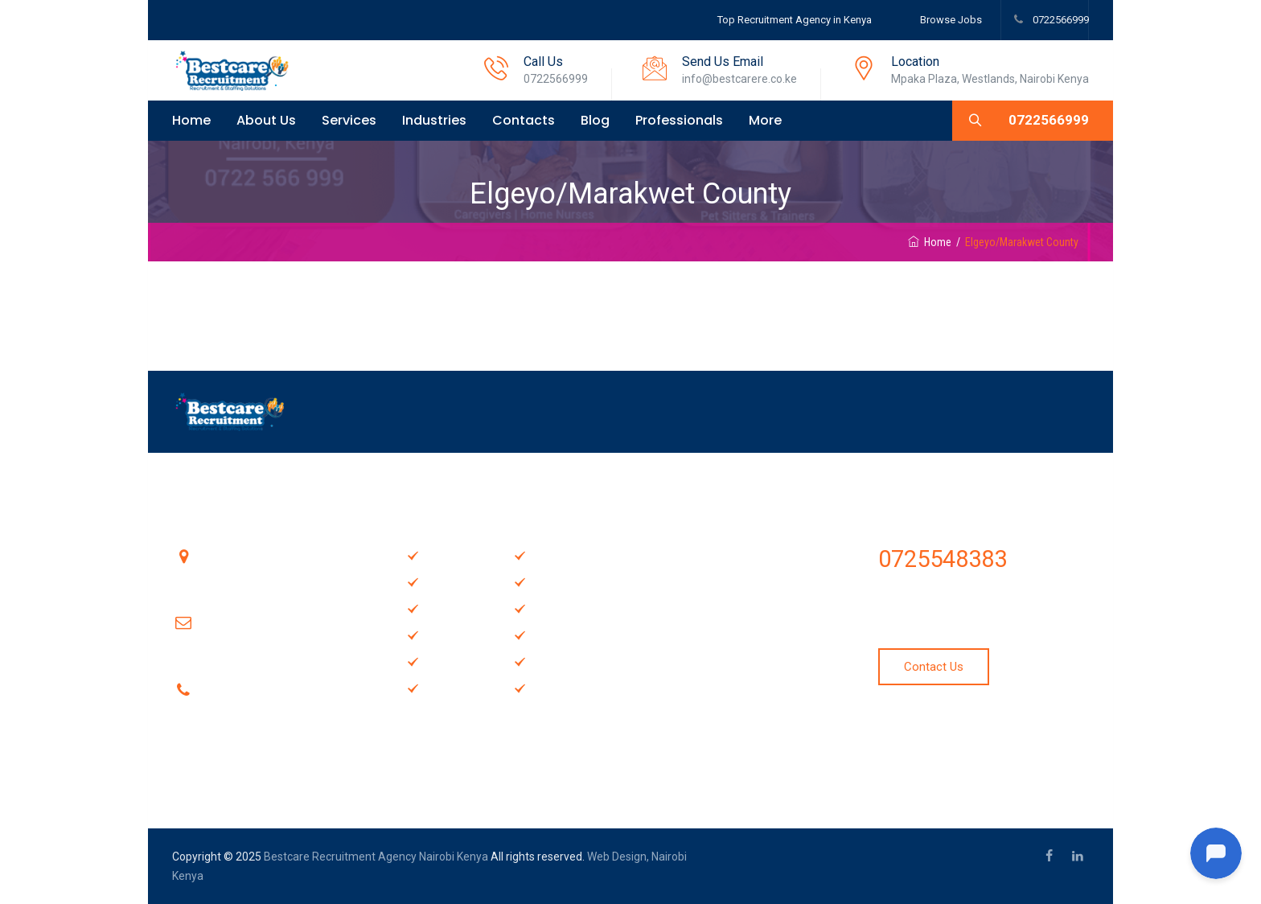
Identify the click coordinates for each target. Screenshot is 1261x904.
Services (349, 120)
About (440, 607)
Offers (549, 581)
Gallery (443, 634)
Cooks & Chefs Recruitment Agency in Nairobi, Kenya (744, 749)
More (765, 120)
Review (552, 687)
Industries (434, 120)
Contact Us (561, 607)
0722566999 (1059, 20)
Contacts (523, 120)
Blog (595, 120)
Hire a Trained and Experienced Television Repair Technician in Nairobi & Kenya (743, 656)
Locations (558, 660)
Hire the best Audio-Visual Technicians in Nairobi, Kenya (745, 563)
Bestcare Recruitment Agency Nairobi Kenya (376, 856)
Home (191, 120)
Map (436, 687)
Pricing (550, 634)
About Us (266, 120)
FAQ (542, 554)
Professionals (679, 120)
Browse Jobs (951, 20)
